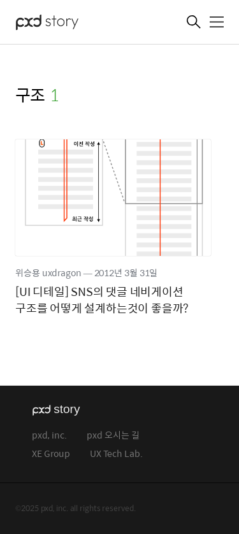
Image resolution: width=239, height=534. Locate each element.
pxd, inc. (49, 436)
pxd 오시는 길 (113, 436)
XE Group (51, 454)
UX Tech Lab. (116, 454)
